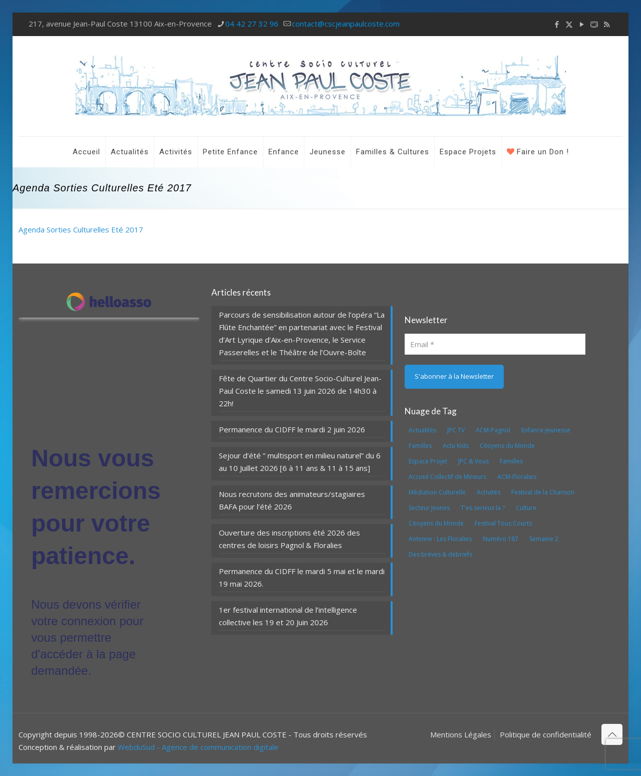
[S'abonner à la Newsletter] (454, 377)
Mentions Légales (460, 734)
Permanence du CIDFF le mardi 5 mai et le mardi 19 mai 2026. (302, 577)
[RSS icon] (606, 24)
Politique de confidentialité (545, 734)
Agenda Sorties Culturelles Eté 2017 (81, 229)
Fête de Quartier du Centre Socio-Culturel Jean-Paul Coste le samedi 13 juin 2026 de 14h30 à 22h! (300, 390)
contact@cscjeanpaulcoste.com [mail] (346, 24)
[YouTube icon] (581, 24)
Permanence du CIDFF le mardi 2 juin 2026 (292, 429)
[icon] (594, 24)
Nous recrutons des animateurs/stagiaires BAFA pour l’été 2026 (292, 500)
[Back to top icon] (611, 734)
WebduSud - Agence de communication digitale (198, 747)
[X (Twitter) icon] (569, 24)
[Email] (495, 344)
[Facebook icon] (556, 24)
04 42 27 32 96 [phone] (251, 24)
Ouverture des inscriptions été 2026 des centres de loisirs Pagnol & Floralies (289, 539)
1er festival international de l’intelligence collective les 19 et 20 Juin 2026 (288, 616)
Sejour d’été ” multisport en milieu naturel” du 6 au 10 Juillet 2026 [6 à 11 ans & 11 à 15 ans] (300, 461)
